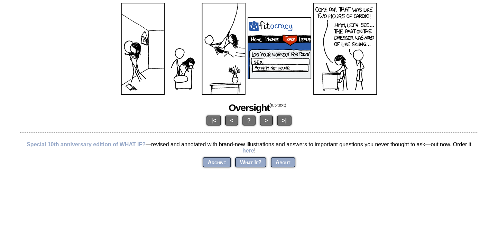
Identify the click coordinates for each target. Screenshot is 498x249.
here (248, 151)
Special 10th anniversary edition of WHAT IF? (86, 144)
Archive (217, 162)
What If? (250, 162)
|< (213, 120)
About (283, 162)
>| (284, 120)
